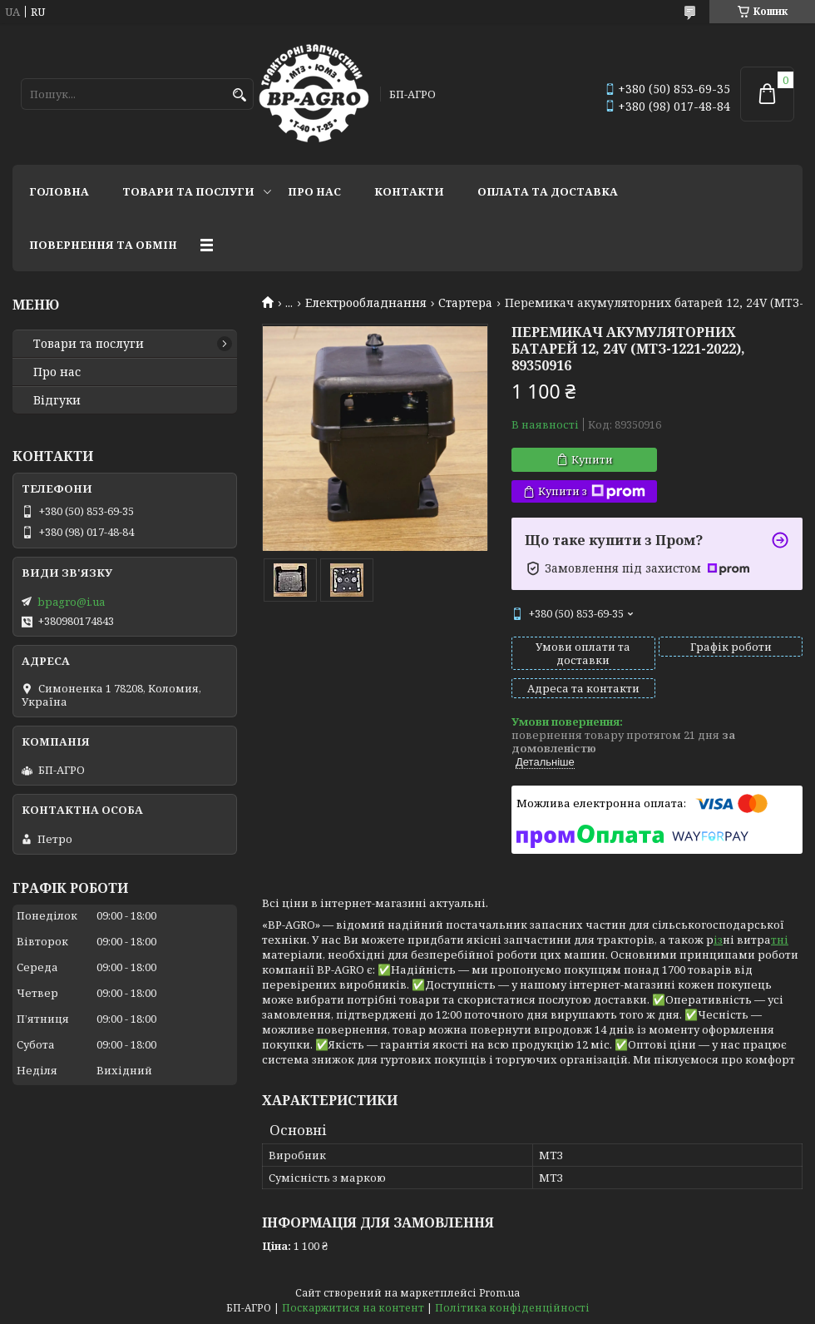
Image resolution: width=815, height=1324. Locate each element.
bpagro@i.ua (71, 601)
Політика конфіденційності (512, 1308)
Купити (592, 459)
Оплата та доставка (547, 191)
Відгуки (57, 400)
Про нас (314, 191)
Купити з (591, 491)
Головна (59, 191)
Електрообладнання (366, 303)
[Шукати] (239, 95)
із (718, 939)
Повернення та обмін (103, 244)
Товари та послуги (188, 191)
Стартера (465, 303)
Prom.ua (499, 1293)
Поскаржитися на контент (353, 1308)
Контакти (409, 191)
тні (779, 939)
